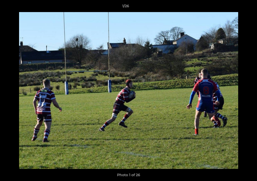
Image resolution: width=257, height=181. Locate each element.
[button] (236, 7)
